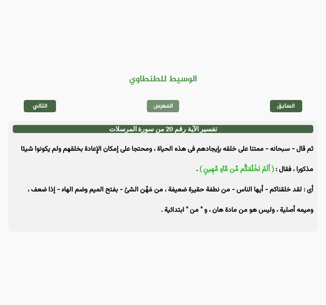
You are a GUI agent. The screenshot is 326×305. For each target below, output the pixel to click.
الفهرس (163, 106)
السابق (286, 106)
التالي (40, 106)
